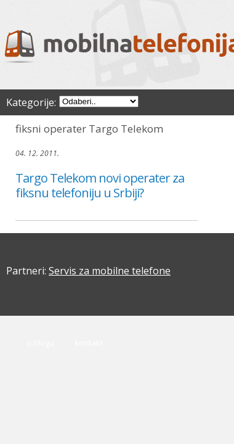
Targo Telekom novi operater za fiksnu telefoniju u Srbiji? (99, 185)
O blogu (40, 342)
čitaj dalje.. (33, 212)
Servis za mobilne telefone (110, 271)
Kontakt (89, 342)
